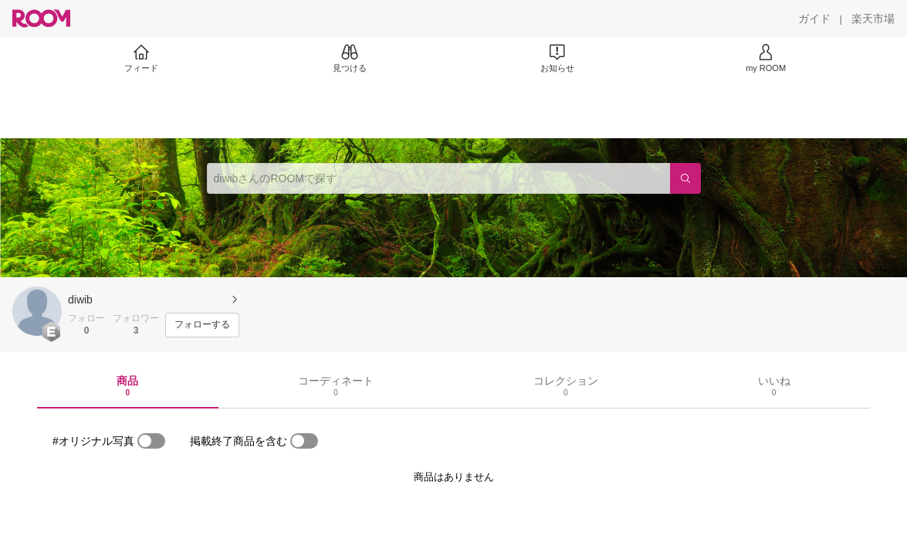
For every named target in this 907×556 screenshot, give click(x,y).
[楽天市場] (873, 18)
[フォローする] (202, 325)
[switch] (151, 441)
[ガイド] (814, 18)
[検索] (685, 178)
